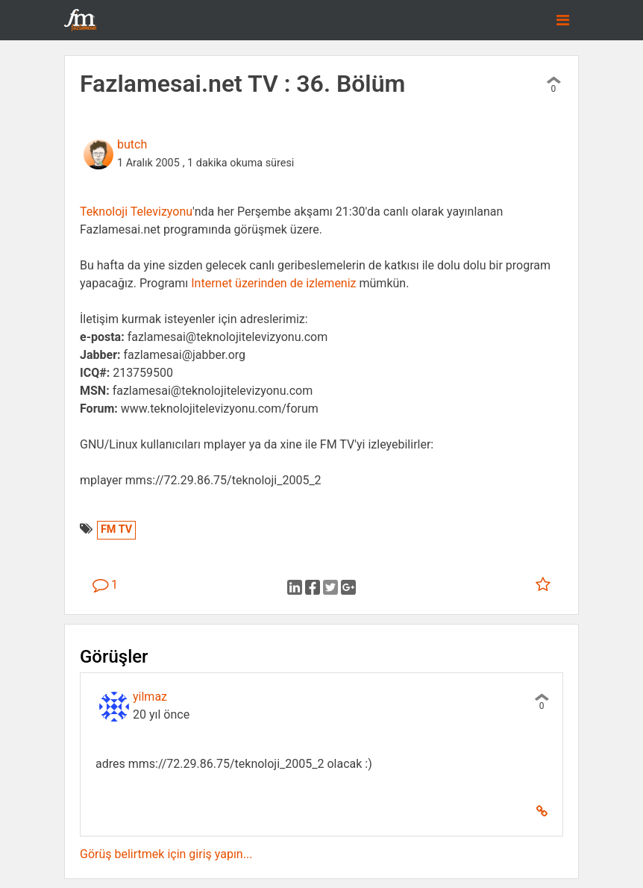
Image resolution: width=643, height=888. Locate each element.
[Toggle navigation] (563, 20)
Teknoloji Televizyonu (136, 211)
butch (132, 144)
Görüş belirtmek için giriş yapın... (166, 854)
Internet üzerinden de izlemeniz (273, 283)
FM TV (116, 529)
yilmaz (150, 697)
